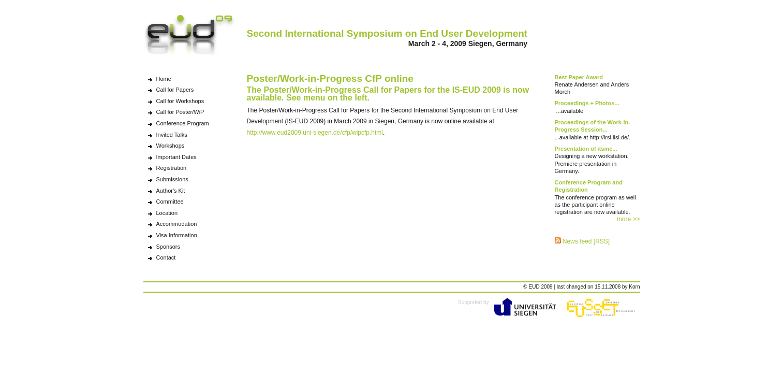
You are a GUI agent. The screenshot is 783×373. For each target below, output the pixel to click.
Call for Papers (175, 90)
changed (576, 287)
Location (167, 213)
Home (163, 79)
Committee (170, 201)
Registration (171, 168)
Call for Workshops (180, 101)
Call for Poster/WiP (180, 112)
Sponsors (168, 246)
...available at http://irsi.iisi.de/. (593, 129)
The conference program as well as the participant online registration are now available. (595, 197)
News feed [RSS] (582, 241)
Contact (166, 257)
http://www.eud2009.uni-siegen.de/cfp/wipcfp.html (315, 132)
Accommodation (176, 224)
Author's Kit (170, 191)
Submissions (172, 179)
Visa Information (176, 235)
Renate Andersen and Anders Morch (592, 84)
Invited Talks (171, 135)
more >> (628, 219)
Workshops (170, 145)
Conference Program (182, 123)
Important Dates (176, 157)
